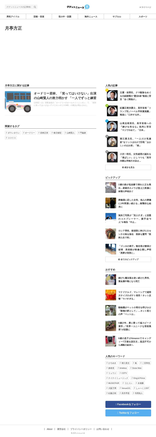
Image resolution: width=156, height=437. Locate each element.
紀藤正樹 (112, 393)
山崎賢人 (71, 133)
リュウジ (112, 373)
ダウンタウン (14, 133)
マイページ (145, 7)
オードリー (30, 133)
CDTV (124, 373)
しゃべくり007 (142, 388)
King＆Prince (139, 378)
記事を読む (50, 101)
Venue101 (126, 388)
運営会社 (61, 429)
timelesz (123, 368)
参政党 (111, 368)
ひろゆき (112, 363)
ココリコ (12, 138)
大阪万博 (112, 388)
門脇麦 (83, 133)
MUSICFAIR (113, 383)
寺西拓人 (139, 393)
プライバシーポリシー (81, 429)
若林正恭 (44, 133)
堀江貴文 (125, 363)
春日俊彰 (57, 133)
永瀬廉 (141, 383)
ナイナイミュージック (118, 378)
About (49, 429)
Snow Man (137, 368)
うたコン (128, 383)
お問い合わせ (102, 429)
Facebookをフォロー (129, 404)
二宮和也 (146, 363)
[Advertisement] (78, 57)
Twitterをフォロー (129, 413)
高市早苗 (125, 393)
